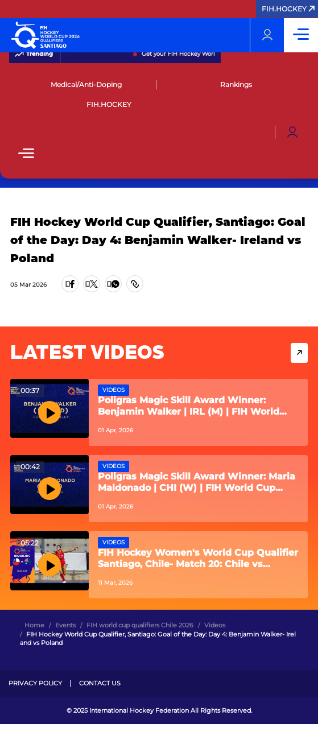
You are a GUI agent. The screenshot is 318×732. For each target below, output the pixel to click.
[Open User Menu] (292, 132)
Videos (113, 390)
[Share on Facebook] (70, 283)
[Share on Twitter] (91, 283)
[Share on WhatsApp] (113, 283)
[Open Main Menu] (26, 154)
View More (299, 353)
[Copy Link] (134, 283)
